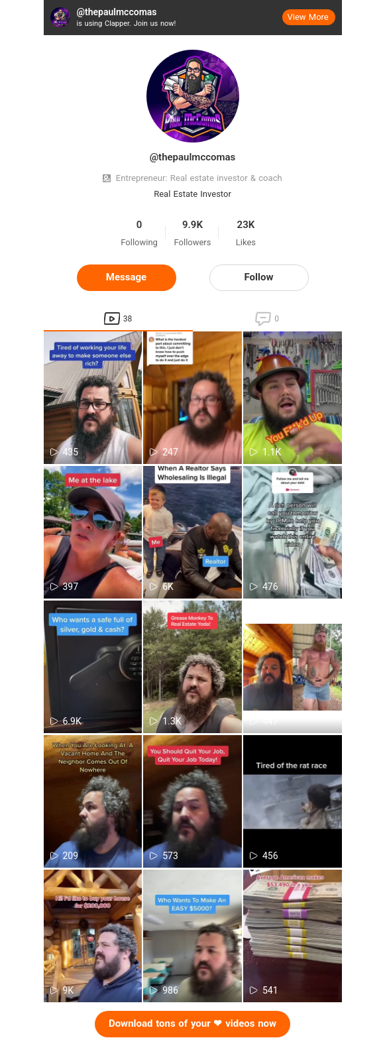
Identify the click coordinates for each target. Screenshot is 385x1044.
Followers (192, 242)
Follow (259, 277)
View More (308, 17)
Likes (246, 242)
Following (139, 242)
